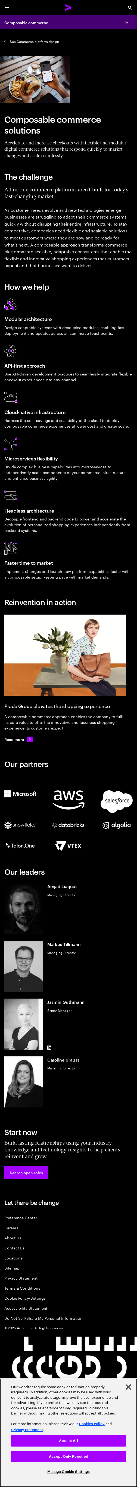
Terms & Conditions (22, 1288)
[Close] (128, 1387)
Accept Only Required (68, 1456)
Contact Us (14, 1248)
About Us (12, 1237)
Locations (13, 1258)
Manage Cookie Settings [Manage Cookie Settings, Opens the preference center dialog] (68, 1471)
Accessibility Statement (25, 1308)
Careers (11, 1227)
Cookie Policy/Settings (24, 1298)
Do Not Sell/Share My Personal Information (43, 1318)
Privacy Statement (21, 1278)
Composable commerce (26, 22)
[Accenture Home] (68, 7)
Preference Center (20, 1217)
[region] (68, 1432)
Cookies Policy (92, 1424)
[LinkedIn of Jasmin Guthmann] (49, 1047)
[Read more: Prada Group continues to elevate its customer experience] (18, 739)
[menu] (7, 7)
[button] (26, 1172)
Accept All (68, 1440)
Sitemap (12, 1268)
